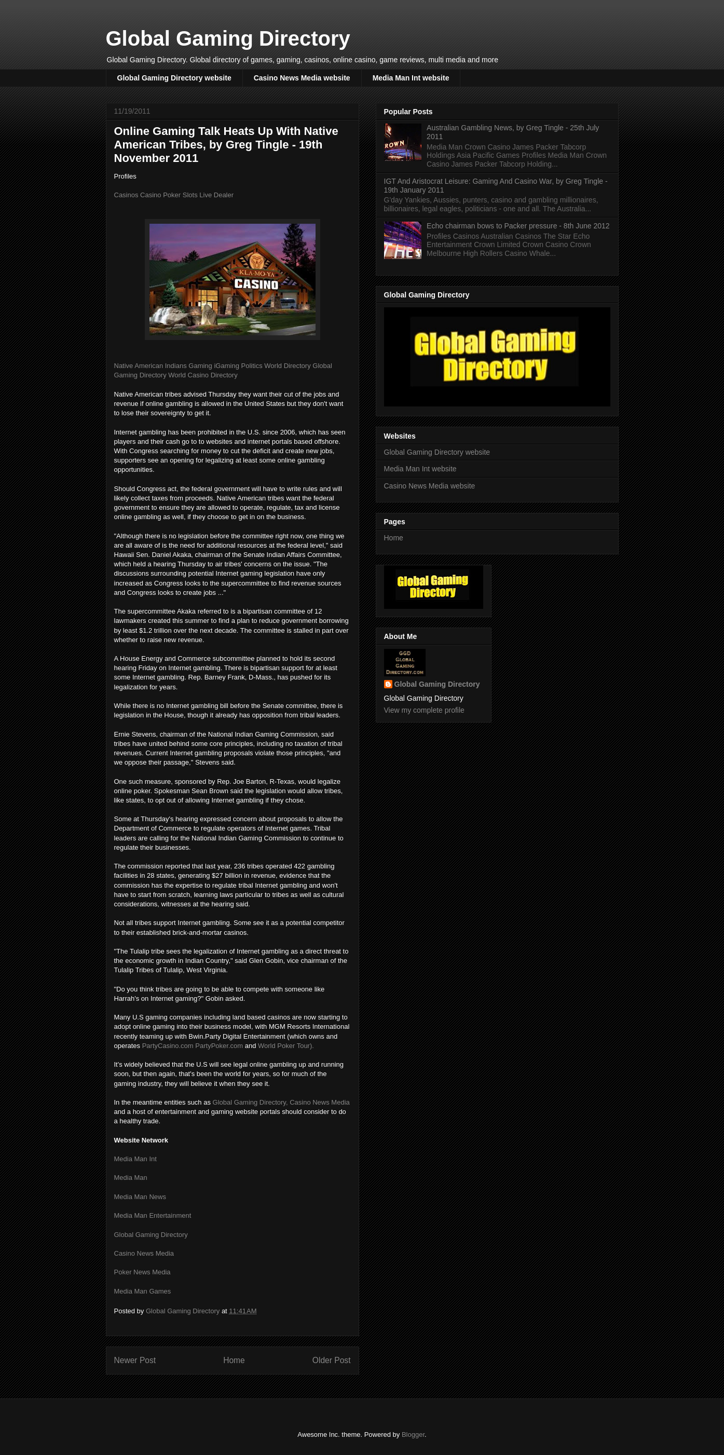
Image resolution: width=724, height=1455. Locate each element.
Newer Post (135, 1360)
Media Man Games (142, 1291)
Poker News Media (142, 1272)
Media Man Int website (411, 78)
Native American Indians (150, 366)
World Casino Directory (202, 375)
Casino (150, 195)
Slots (190, 195)
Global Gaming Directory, (250, 1102)
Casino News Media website (302, 78)
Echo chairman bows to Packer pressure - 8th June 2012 (518, 226)
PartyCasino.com (168, 1046)
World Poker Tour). (286, 1046)
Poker (172, 195)
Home (234, 1360)
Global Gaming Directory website (174, 78)
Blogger (413, 1434)
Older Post (331, 1360)
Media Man (130, 1177)
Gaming (200, 366)
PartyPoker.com (219, 1046)
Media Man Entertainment (153, 1215)
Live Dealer (216, 195)
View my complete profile (424, 710)
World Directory (287, 366)
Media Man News (140, 1197)
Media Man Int (135, 1159)
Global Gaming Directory (228, 38)
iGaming (226, 366)
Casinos (126, 195)
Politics (252, 366)
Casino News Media (320, 1102)
